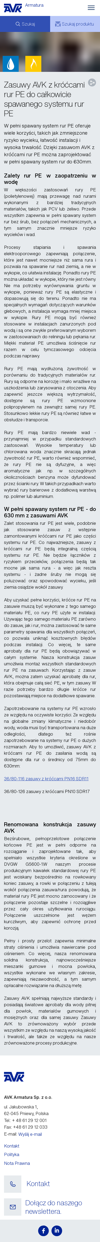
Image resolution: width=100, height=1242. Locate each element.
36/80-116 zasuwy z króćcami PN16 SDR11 (46, 778)
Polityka (11, 1154)
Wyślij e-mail (30, 1134)
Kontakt (11, 1146)
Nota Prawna (17, 1163)
